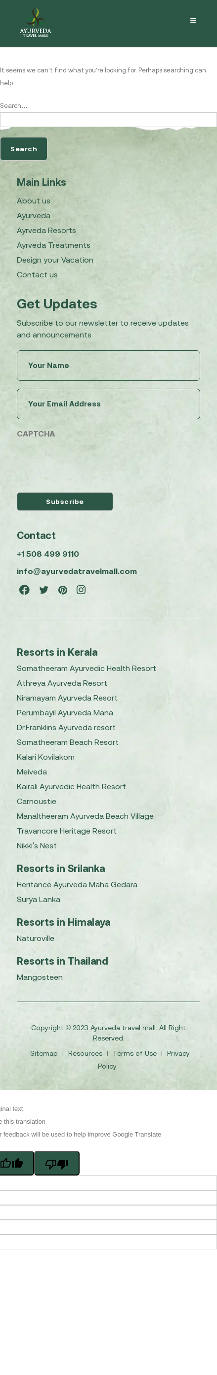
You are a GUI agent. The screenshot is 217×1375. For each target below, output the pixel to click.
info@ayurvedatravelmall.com (77, 571)
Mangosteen (40, 977)
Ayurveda (33, 215)
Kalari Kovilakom (46, 756)
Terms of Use (136, 1053)
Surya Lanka (38, 899)
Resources (86, 1053)
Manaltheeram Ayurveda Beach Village (85, 815)
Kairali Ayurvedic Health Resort (71, 786)
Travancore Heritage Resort (67, 830)
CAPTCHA (36, 433)
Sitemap (45, 1053)
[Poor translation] (57, 1163)
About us (33, 200)
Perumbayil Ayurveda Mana (65, 712)
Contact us (37, 274)
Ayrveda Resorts (46, 230)
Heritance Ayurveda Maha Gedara (77, 884)
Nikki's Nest (37, 845)
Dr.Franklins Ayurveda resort (66, 727)
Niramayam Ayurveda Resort (67, 697)
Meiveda (32, 771)
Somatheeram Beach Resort (68, 742)
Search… (14, 105)
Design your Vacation (55, 259)
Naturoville (35, 938)
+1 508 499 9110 (48, 553)
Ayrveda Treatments (53, 244)
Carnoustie (36, 801)
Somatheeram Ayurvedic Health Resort (86, 668)
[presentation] (92, 463)
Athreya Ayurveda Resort (62, 682)
